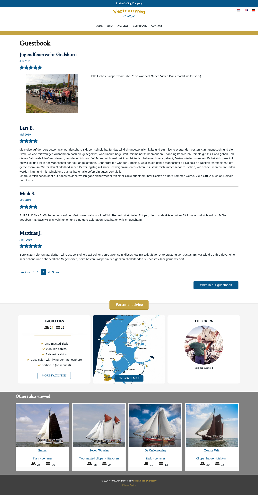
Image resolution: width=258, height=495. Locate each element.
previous (25, 272)
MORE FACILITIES (54, 376)
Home (99, 25)
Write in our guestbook (216, 285)
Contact (156, 25)
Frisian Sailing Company (129, 3)
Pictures (122, 25)
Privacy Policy (129, 485)
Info (110, 25)
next (59, 272)
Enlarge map (129, 379)
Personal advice (129, 305)
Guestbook (140, 25)
